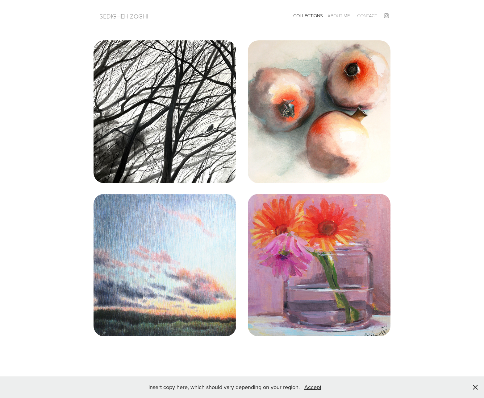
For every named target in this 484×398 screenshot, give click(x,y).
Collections (308, 15)
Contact (367, 15)
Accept (312, 387)
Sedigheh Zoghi (123, 16)
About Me (339, 15)
